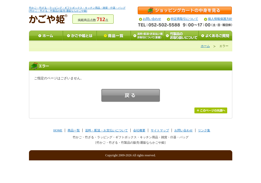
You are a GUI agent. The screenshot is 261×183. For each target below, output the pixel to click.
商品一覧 (74, 130)
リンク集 (204, 130)
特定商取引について (184, 19)
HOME (57, 130)
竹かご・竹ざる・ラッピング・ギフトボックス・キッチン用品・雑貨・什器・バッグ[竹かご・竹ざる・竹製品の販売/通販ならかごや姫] (77, 9)
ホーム (205, 46)
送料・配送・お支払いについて (106, 130)
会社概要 (139, 130)
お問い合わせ (152, 19)
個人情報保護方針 (220, 19)
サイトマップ (160, 130)
